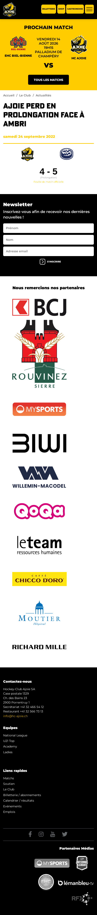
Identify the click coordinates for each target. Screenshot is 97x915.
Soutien (9, 784)
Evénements (12, 806)
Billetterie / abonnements (22, 795)
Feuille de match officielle (49, 181)
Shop (61, 9)
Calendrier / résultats (18, 800)
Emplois (9, 812)
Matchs (8, 778)
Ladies (7, 752)
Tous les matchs (48, 80)
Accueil (8, 95)
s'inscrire (50, 262)
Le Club (25, 95)
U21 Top (8, 741)
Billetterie (48, 9)
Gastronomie (75, 9)
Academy (10, 746)
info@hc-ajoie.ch (15, 716)
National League (15, 735)
